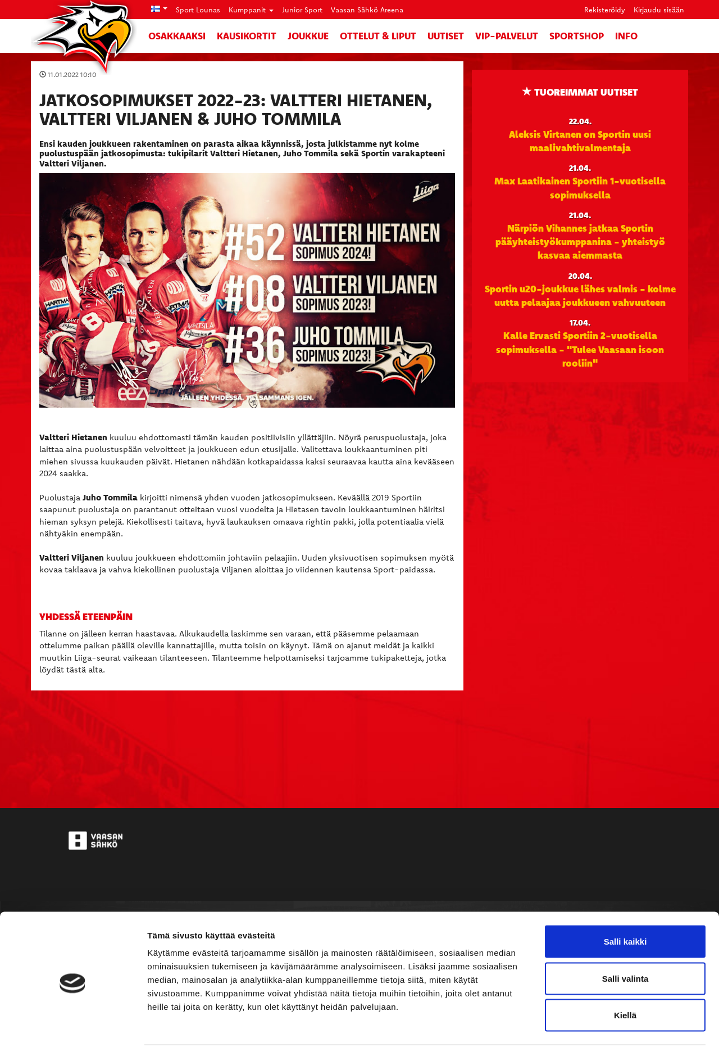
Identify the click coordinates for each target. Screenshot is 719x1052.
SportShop (576, 36)
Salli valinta (625, 941)
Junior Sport (302, 9)
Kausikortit (246, 36)
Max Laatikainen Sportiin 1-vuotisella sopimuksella (580, 187)
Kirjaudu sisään (659, 9)
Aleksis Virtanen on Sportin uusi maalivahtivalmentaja (580, 140)
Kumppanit (251, 9)
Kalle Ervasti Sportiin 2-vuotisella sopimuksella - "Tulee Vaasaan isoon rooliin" (580, 349)
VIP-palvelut (506, 36)
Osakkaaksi (177, 36)
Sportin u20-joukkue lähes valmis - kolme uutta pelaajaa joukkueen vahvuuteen (580, 295)
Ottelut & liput (378, 36)
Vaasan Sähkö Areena (367, 9)
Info (626, 36)
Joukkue (308, 36)
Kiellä (625, 978)
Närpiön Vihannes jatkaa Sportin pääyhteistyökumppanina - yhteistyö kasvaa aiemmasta (580, 241)
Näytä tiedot (600, 1030)
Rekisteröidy (604, 9)
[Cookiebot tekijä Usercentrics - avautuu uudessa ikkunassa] (73, 1030)
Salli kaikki (625, 904)
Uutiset (445, 36)
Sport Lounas (198, 9)
